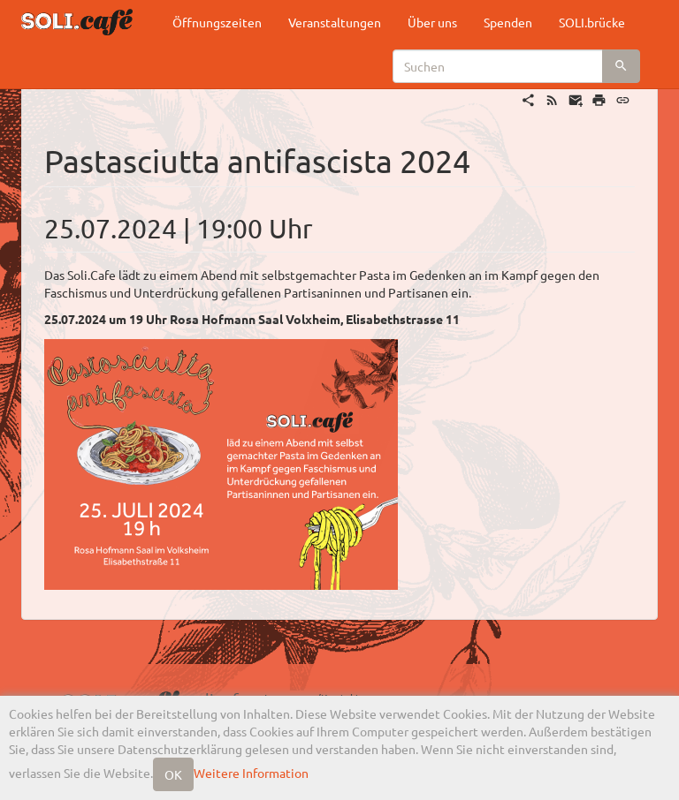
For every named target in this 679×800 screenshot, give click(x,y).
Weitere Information (251, 773)
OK (173, 774)
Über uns (432, 22)
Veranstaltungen (334, 22)
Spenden (508, 22)
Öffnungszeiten (217, 22)
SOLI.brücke (592, 22)
